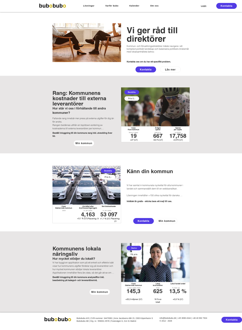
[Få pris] (134, 254)
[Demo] (134, 248)
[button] (88, 6)
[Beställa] (131, 92)
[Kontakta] (226, 6)
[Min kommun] (84, 143)
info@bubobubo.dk (168, 318)
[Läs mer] (170, 69)
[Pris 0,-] (131, 98)
